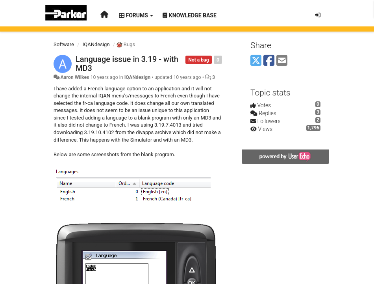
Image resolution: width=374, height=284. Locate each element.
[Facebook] (268, 61)
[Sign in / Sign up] (318, 15)
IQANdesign (96, 44)
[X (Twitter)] (255, 61)
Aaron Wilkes (74, 77)
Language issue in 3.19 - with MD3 (127, 63)
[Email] (281, 61)
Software (64, 44)
